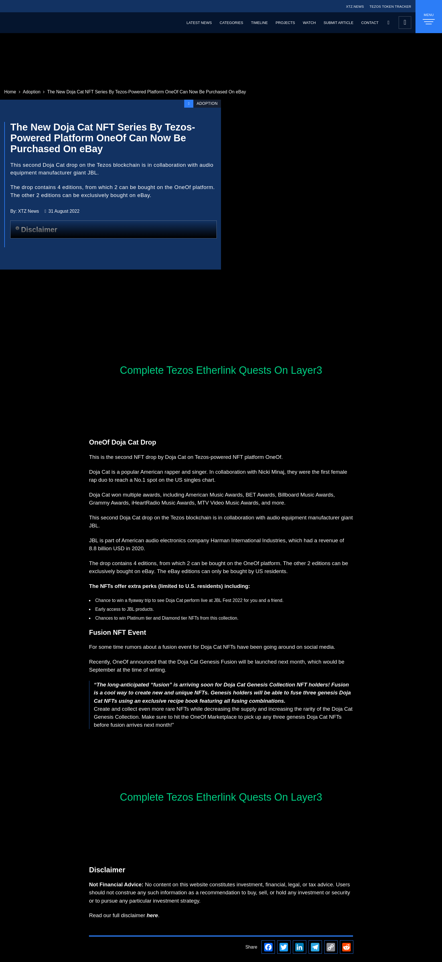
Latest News (199, 23)
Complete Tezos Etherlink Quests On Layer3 (221, 370)
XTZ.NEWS (355, 6)
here (152, 915)
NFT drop (145, 457)
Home (10, 91)
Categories (231, 23)
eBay (148, 571)
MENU (429, 18)
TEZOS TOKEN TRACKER (390, 6)
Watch (309, 23)
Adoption (31, 91)
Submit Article (338, 23)
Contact (370, 23)
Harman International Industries (248, 540)
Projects (285, 23)
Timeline (259, 23)
